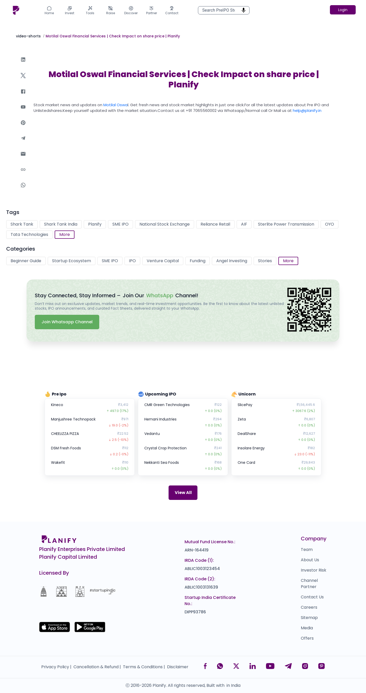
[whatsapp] (23, 190)
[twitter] (23, 80)
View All (183, 493)
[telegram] (23, 143)
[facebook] (23, 96)
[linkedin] (23, 64)
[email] (23, 159)
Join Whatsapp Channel (67, 322)
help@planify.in (307, 110)
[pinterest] (23, 128)
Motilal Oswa (115, 105)
